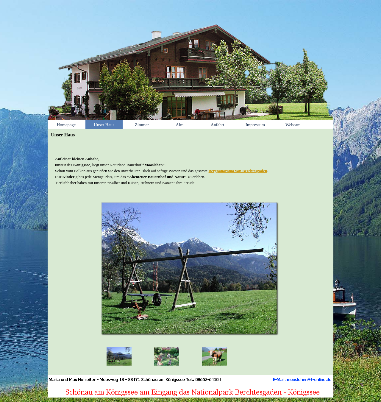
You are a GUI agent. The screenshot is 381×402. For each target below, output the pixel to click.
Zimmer (142, 124)
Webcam (293, 124)
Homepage (66, 124)
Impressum (255, 124)
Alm (179, 124)
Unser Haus (104, 124)
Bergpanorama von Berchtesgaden (238, 171)
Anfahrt (217, 124)
